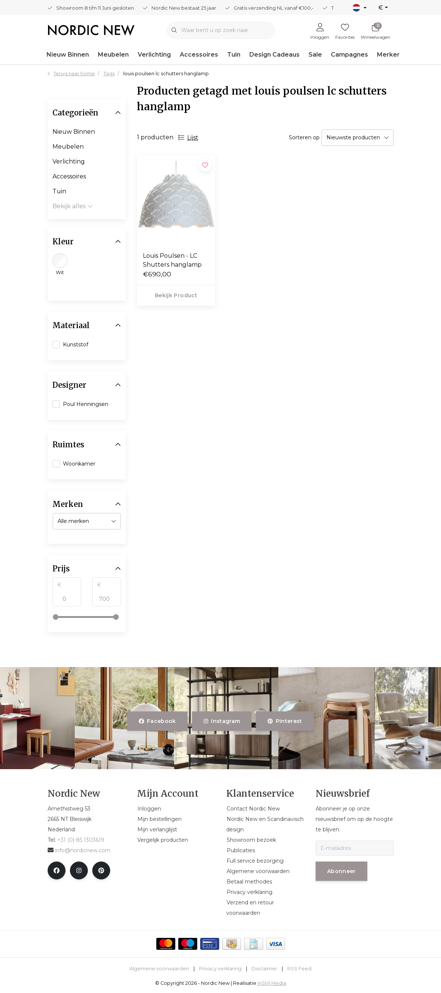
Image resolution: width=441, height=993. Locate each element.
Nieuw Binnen (68, 54)
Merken (389, 54)
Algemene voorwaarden (159, 968)
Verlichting (154, 54)
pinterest (285, 721)
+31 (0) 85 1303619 (80, 840)
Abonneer (341, 871)
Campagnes (349, 54)
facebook (157, 721)
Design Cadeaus (274, 54)
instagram (222, 721)
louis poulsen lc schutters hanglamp (166, 73)
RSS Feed (299, 968)
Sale (315, 54)
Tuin (233, 54)
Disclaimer (264, 968)
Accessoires (199, 54)
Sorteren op (304, 137)
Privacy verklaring (220, 968)
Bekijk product (176, 295)
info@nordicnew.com (79, 850)
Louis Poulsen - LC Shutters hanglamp (172, 260)
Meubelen (113, 54)
